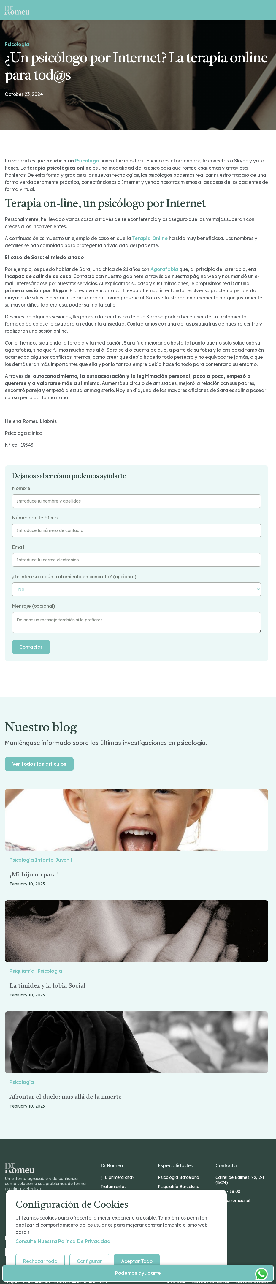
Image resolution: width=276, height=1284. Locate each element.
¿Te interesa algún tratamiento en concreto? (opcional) (74, 576)
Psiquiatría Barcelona (178, 1186)
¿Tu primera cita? (117, 1177)
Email (18, 547)
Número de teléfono (35, 518)
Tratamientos (113, 1186)
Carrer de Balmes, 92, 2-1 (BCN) (239, 1180)
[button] (268, 10)
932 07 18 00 (227, 1191)
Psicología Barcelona (178, 1177)
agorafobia (164, 269)
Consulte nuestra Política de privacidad (62, 1241)
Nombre (21, 488)
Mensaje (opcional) (33, 606)
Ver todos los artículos (39, 764)
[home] (16, 10)
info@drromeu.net (232, 1200)
